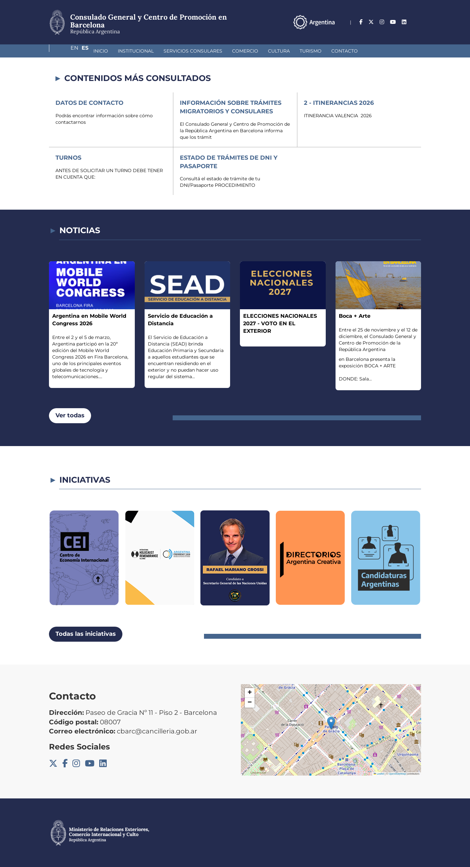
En (404, 22)
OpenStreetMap (397, 773)
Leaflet (379, 773)
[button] (331, 723)
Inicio (66, 51)
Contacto (310, 51)
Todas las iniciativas (85, 633)
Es (417, 22)
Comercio (210, 51)
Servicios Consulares (158, 51)
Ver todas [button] (70, 415)
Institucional (101, 51)
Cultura (244, 51)
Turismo (276, 51)
